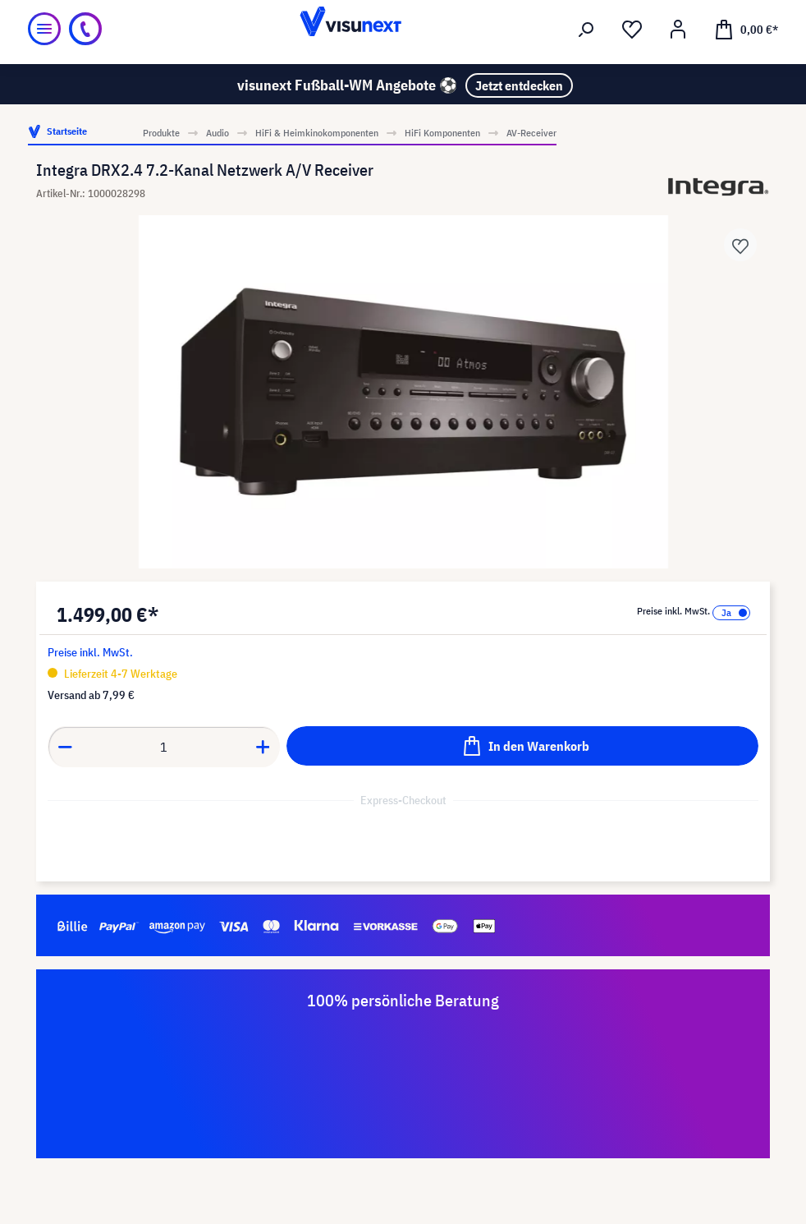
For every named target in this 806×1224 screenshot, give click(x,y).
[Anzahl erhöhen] (263, 746)
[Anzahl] (164, 746)
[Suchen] (586, 29)
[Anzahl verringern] (65, 746)
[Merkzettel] (632, 29)
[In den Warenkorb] (522, 746)
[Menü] (44, 28)
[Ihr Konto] (678, 29)
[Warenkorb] (746, 29)
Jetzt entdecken (519, 85)
